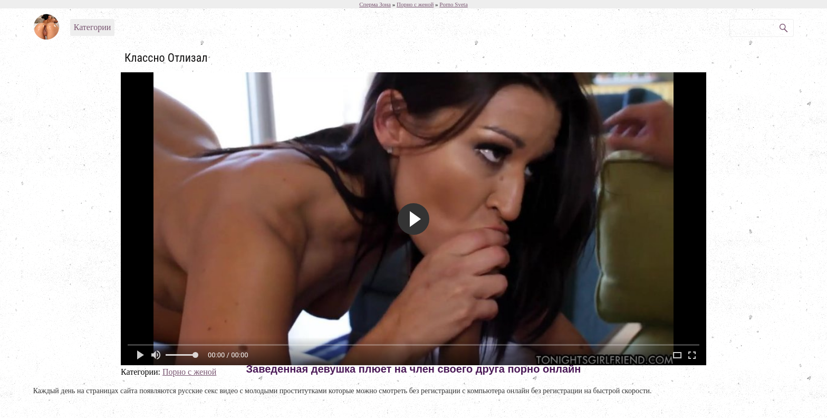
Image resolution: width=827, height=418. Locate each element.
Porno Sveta (453, 4)
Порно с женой (189, 371)
